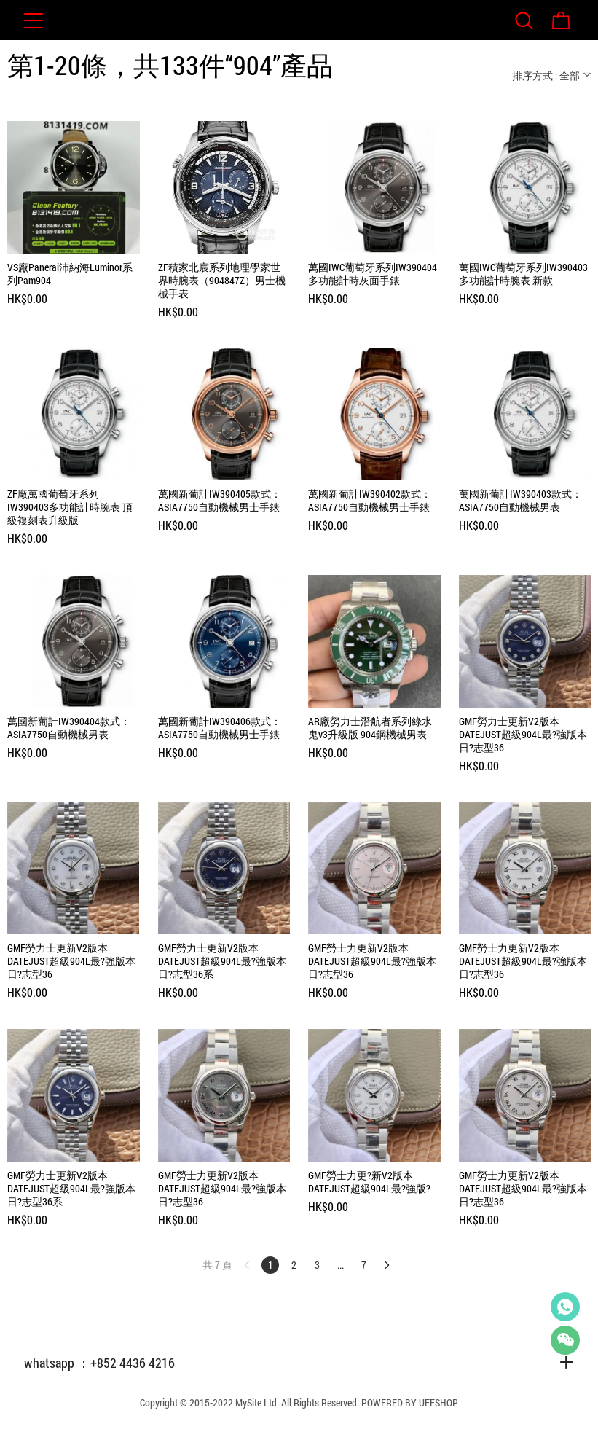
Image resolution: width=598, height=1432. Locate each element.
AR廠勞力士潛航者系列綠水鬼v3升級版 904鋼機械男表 (370, 728)
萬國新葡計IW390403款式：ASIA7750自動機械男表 (520, 501)
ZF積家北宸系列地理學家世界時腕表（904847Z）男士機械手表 (222, 280)
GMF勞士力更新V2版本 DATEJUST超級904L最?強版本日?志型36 (372, 961)
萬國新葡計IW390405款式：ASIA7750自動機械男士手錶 (219, 501)
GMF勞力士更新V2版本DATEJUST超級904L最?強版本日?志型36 (523, 734)
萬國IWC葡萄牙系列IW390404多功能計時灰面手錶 (372, 274)
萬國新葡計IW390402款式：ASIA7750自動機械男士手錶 (369, 501)
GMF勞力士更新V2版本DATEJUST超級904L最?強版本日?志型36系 (222, 961)
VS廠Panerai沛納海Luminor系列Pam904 (70, 274)
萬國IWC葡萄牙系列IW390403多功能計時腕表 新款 (523, 274)
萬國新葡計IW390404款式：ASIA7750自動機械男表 (68, 728)
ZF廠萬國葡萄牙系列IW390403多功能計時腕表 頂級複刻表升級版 (70, 507)
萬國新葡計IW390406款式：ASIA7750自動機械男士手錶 (219, 728)
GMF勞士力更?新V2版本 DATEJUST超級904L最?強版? (369, 1182)
